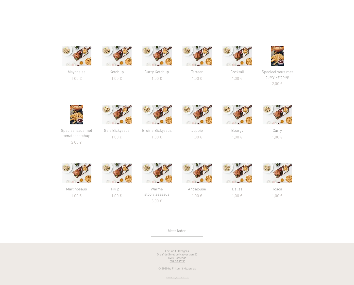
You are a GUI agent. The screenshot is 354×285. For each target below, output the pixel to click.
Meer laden (177, 231)
